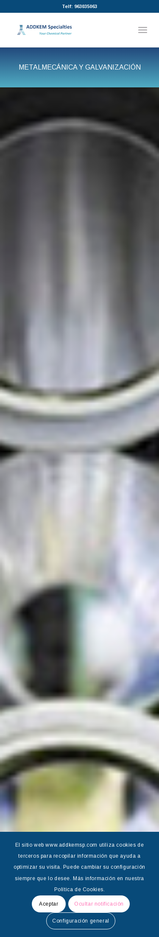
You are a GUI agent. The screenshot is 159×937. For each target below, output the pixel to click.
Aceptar (48, 904)
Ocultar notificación (99, 904)
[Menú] (142, 30)
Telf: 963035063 (79, 6)
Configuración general (80, 921)
